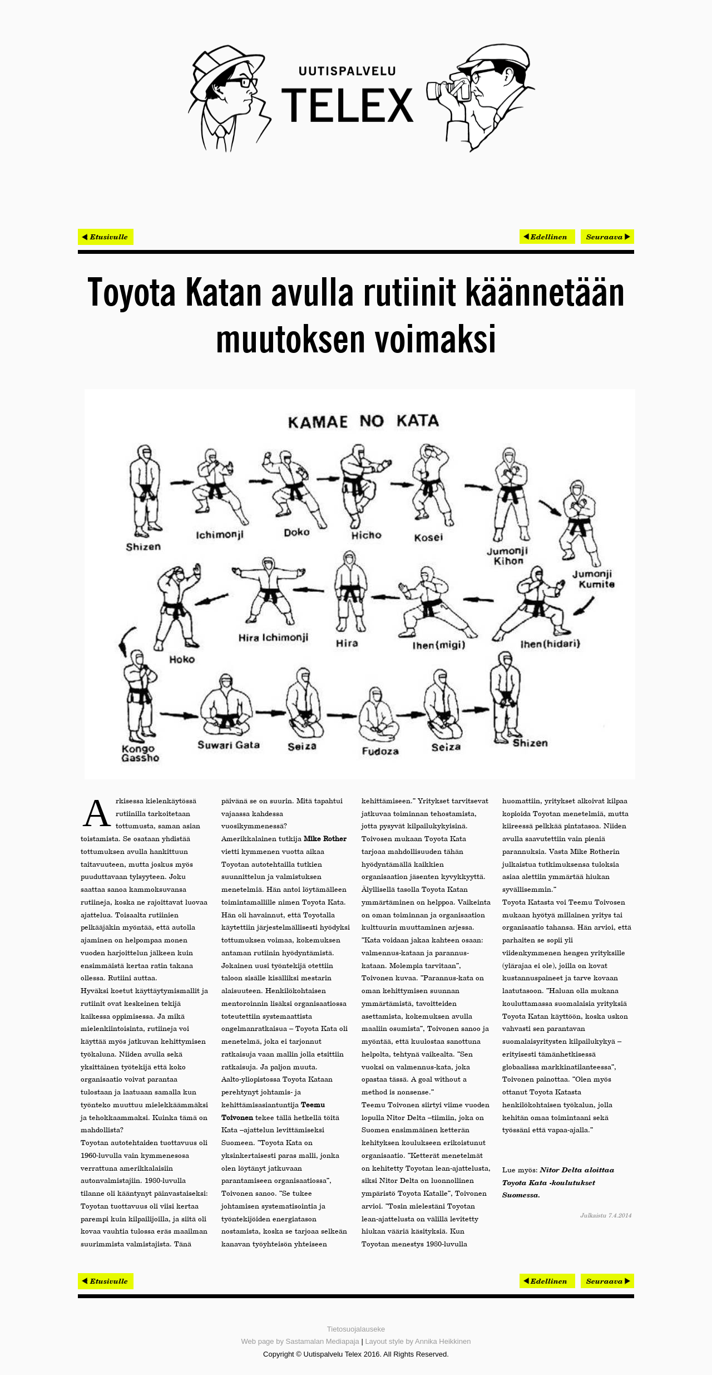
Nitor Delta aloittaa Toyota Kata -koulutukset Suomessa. (558, 1182)
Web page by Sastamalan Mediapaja (300, 1341)
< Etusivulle (105, 236)
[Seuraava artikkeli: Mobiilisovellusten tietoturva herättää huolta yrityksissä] (607, 236)
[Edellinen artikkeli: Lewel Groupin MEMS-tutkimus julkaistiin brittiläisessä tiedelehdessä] (547, 236)
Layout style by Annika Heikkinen (418, 1341)
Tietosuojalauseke (356, 1329)
